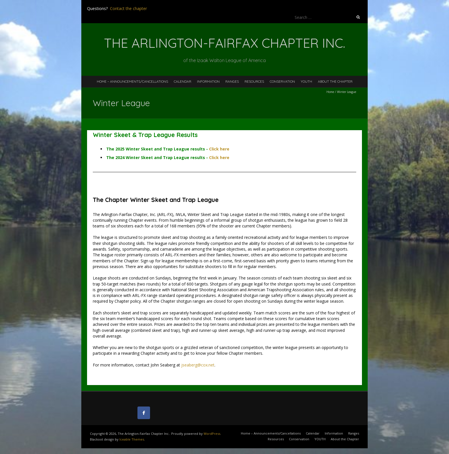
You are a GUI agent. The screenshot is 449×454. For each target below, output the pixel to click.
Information (208, 81)
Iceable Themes (131, 439)
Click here (219, 149)
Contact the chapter (128, 8)
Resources (254, 81)
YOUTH (306, 81)
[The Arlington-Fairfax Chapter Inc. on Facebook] (143, 413)
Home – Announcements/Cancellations (132, 81)
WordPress (212, 433)
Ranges (232, 81)
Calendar (182, 81)
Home (330, 92)
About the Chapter (335, 81)
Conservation (282, 81)
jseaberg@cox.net (197, 365)
